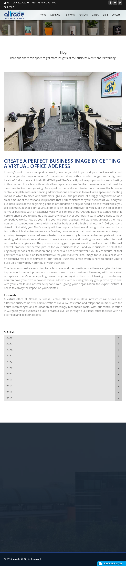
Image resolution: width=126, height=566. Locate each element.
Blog (105, 14)
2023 (9, 356)
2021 (9, 368)
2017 (9, 392)
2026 (9, 338)
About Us (56, 14)
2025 (9, 344)
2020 (9, 374)
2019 (9, 380)
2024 (9, 350)
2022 (9, 362)
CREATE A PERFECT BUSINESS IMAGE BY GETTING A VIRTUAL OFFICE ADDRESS (62, 163)
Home (43, 14)
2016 (9, 398)
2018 (9, 386)
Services (70, 14)
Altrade (16, 559)
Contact (116, 14)
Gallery (95, 14)
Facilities (83, 14)
